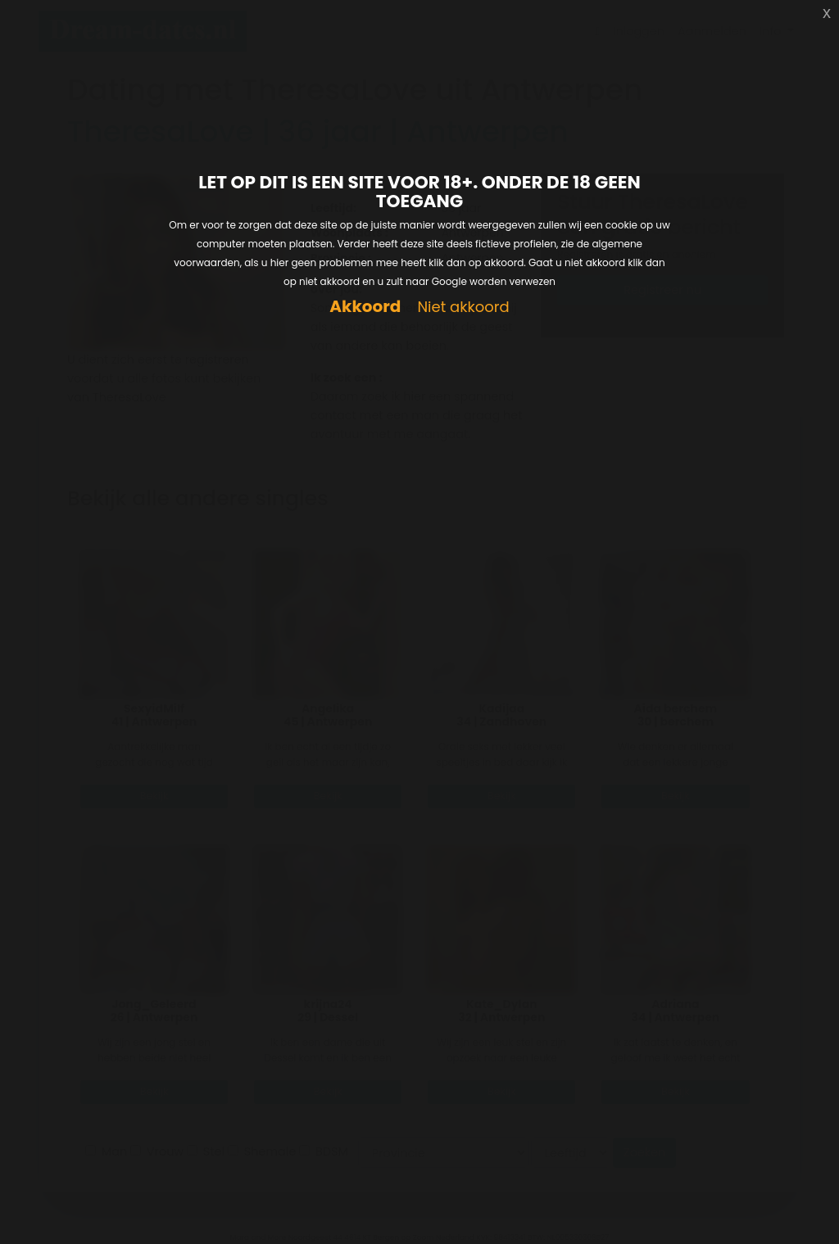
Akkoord (365, 306)
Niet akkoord (463, 307)
